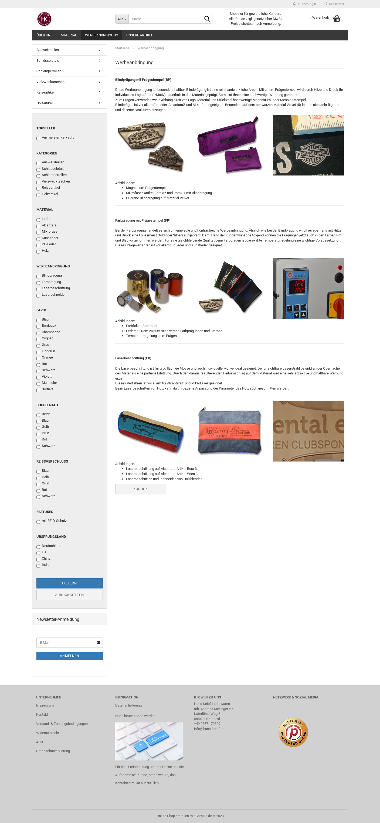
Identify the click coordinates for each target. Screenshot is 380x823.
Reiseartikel (45, 92)
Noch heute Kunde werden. (135, 716)
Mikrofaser (47, 231)
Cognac (44, 338)
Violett (44, 376)
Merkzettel (334, 4)
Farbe (41, 310)
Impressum (45, 705)
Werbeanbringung (101, 35)
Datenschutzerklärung (53, 751)
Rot (41, 364)
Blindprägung (49, 275)
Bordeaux (46, 325)
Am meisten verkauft (55, 137)
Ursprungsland (51, 537)
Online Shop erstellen (173, 816)
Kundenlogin (304, 4)
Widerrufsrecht (47, 733)
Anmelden (69, 656)
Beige (43, 414)
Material (69, 35)
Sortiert (44, 389)
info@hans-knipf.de (209, 729)
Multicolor (46, 383)
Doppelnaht (47, 405)
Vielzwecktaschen (50, 82)
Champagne (48, 332)
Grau (42, 345)
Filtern (69, 583)
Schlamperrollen (48, 71)
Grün (42, 433)
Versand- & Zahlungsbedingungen (62, 724)
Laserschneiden (51, 294)
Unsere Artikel (139, 35)
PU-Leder (46, 244)
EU (41, 552)
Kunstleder (47, 238)
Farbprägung (48, 282)
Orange (44, 357)
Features (44, 512)
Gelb (42, 427)
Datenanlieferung (128, 705)
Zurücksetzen (69, 595)
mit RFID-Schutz (51, 521)
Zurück (140, 489)
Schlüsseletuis (47, 60)
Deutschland (48, 546)
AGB (39, 742)
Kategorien (46, 153)
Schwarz (45, 370)
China (43, 558)
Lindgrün (45, 351)
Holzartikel (44, 103)
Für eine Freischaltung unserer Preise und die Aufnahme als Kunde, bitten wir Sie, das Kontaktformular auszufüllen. (149, 775)
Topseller (45, 128)
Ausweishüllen (47, 50)
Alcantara (46, 225)
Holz (42, 251)
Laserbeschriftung (53, 288)
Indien (43, 565)
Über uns (45, 35)
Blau (42, 319)
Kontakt (42, 714)
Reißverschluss (52, 461)
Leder (43, 219)
